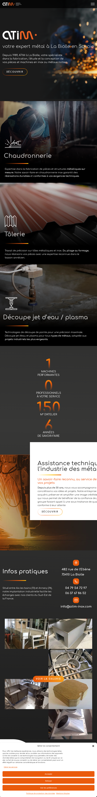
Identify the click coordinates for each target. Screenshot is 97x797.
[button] (93, 746)
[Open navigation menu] (93, 4)
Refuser (48, 781)
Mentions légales (63, 793)
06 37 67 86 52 (75, 593)
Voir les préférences (48, 788)
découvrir (15, 72)
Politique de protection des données (40, 793)
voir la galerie (48, 679)
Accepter (48, 774)
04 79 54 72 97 (76, 588)
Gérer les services (10, 767)
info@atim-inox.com (76, 606)
